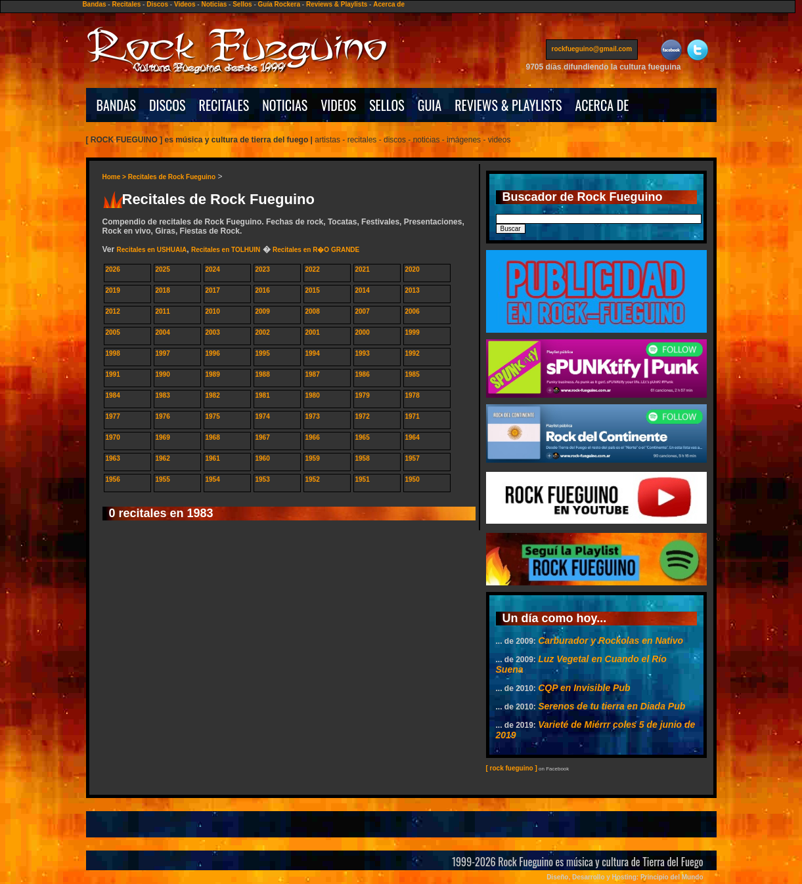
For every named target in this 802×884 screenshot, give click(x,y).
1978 (412, 395)
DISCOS (167, 105)
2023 (263, 269)
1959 (312, 458)
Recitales (126, 4)
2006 (412, 311)
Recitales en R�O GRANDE (316, 249)
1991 (113, 374)
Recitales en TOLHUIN (225, 249)
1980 (312, 395)
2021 (362, 269)
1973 (312, 416)
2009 (263, 311)
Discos (157, 4)
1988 (263, 374)
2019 (113, 290)
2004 (163, 332)
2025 (163, 269)
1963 (113, 458)
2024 (213, 269)
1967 (263, 437)
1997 (163, 353)
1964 (412, 437)
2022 (312, 269)
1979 (362, 395)
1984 (113, 395)
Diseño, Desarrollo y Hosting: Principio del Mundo (624, 877)
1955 (163, 479)
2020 (412, 269)
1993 (362, 353)
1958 (362, 458)
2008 (312, 311)
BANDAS (117, 105)
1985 (412, 374)
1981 (263, 395)
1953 (263, 479)
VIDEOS (338, 105)
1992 (412, 353)
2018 (163, 290)
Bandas (94, 4)
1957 (412, 458)
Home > (115, 176)
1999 (412, 332)
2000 (362, 332)
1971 (412, 416)
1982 (213, 395)
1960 (263, 458)
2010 (213, 311)
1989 (213, 374)
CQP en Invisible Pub (584, 688)
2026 (113, 269)
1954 (213, 479)
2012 (113, 311)
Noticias (214, 4)
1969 (163, 437)
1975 (213, 416)
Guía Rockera (279, 4)
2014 (362, 290)
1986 (362, 374)
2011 (163, 311)
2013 (412, 290)
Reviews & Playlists (336, 4)
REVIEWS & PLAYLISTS (508, 105)
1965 (362, 437)
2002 (263, 332)
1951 (362, 479)
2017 (213, 290)
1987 (312, 374)
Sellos (242, 4)
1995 (263, 353)
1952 (312, 479)
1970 (113, 437)
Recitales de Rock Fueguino (171, 176)
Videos (185, 4)
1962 (163, 458)
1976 (163, 416)
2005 (113, 332)
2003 (213, 332)
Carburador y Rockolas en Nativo (610, 640)
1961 (213, 458)
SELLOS (387, 105)
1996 (213, 353)
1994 (312, 353)
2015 (312, 290)
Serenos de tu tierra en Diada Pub (611, 706)
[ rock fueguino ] (511, 768)
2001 (312, 332)
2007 (362, 311)
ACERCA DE (602, 105)
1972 (362, 416)
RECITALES (224, 105)
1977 (113, 416)
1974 (263, 416)
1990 (163, 374)
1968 (213, 437)
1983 (163, 395)
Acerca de (389, 4)
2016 (263, 290)
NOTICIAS (284, 105)
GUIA (429, 105)
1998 (113, 353)
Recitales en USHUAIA (152, 249)
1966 (312, 437)
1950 (412, 479)
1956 (113, 479)
